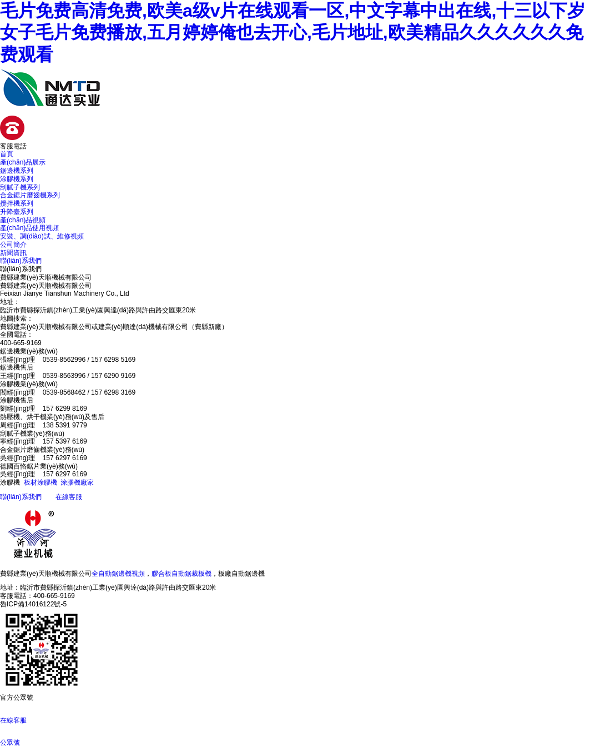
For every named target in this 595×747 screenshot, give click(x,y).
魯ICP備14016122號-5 (33, 604)
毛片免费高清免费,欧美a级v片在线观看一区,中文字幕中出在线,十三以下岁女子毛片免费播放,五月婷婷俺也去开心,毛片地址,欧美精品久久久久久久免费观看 (292, 32)
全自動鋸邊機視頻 (118, 573)
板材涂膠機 (40, 482)
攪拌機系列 (16, 203)
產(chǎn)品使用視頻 (29, 228)
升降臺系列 (16, 212)
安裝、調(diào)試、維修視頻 (42, 236)
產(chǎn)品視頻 (23, 220)
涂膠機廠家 (77, 482)
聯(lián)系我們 (21, 261)
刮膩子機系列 (20, 187)
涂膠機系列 (16, 179)
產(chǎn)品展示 (23, 162)
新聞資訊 (13, 253)
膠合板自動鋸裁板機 (181, 573)
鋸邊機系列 (16, 171)
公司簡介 (13, 244)
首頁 (6, 154)
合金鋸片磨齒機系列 (30, 195)
